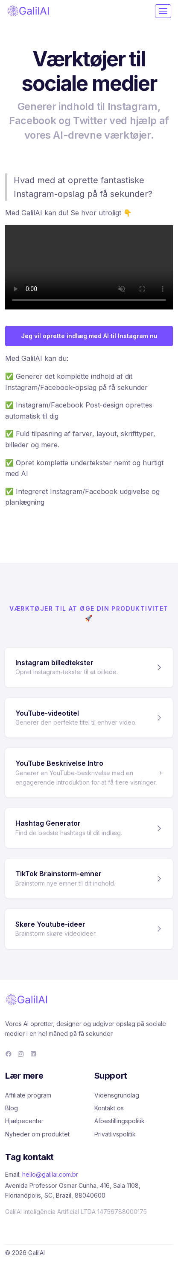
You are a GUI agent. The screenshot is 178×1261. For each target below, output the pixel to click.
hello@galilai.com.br (50, 1174)
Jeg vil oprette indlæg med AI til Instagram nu (89, 335)
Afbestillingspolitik (119, 1120)
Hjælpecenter (24, 1120)
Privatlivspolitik (115, 1134)
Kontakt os (109, 1108)
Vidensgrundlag (116, 1095)
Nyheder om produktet (37, 1134)
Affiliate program (28, 1095)
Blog (11, 1108)
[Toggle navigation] (163, 11)
